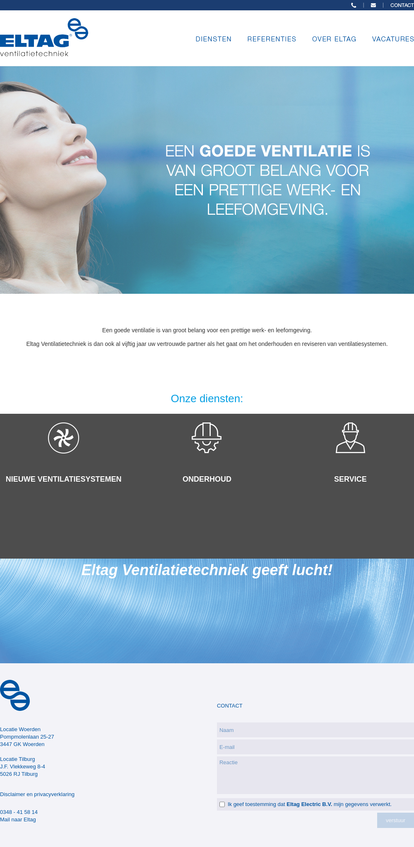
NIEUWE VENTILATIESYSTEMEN (64, 479)
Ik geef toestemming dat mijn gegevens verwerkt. (310, 804)
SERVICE (350, 479)
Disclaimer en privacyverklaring (37, 794)
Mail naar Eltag (18, 819)
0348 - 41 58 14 (19, 812)
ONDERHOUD (207, 479)
